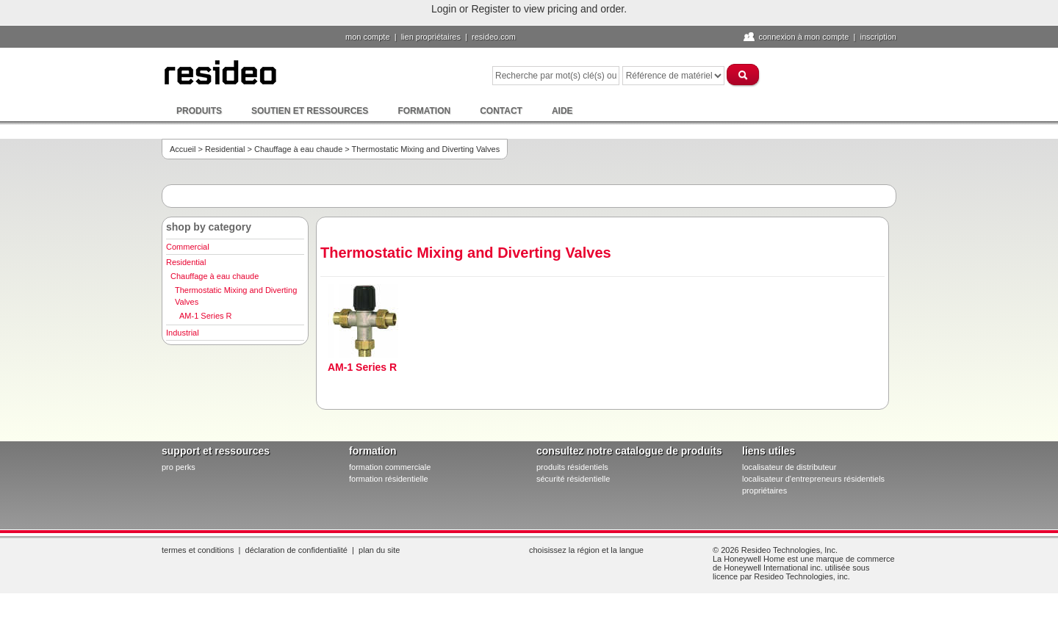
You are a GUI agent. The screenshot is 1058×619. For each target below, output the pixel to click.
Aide (562, 111)
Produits (199, 111)
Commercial (187, 246)
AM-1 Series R (205, 315)
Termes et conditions (198, 550)
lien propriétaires (431, 36)
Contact (501, 111)
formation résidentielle (388, 478)
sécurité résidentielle (573, 478)
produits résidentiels (572, 467)
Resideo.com (494, 36)
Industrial (182, 332)
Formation (423, 111)
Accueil (182, 149)
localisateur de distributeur (789, 467)
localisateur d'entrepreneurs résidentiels (813, 478)
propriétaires (764, 490)
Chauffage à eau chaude (298, 149)
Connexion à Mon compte (803, 36)
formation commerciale (390, 467)
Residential (225, 149)
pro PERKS (178, 467)
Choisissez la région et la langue (586, 550)
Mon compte (367, 36)
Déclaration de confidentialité (296, 550)
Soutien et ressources (309, 111)
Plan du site (379, 550)
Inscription (878, 36)
